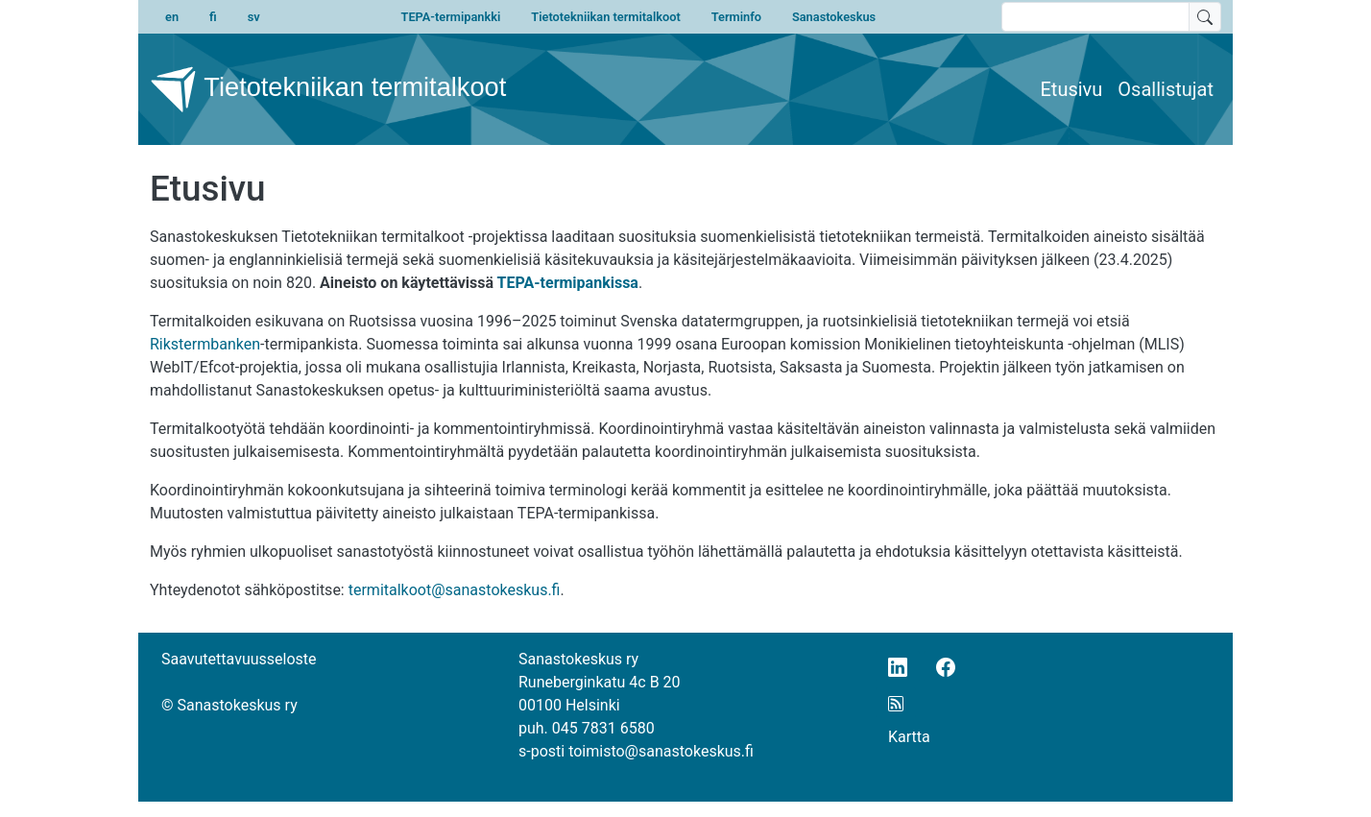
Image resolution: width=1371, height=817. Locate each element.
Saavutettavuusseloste (239, 659)
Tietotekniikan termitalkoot (605, 17)
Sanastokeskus (834, 17)
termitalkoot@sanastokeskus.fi (455, 590)
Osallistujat (1166, 89)
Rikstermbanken (205, 344)
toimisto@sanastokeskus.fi (661, 751)
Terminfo (736, 17)
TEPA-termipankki (451, 17)
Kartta (909, 737)
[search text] (1095, 17)
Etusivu (1072, 89)
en (172, 17)
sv (254, 17)
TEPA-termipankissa (567, 283)
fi (213, 17)
